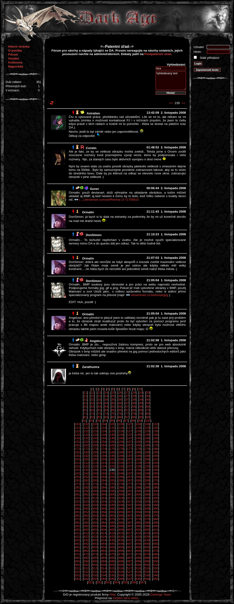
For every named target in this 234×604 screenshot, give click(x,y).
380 (155, 519)
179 (147, 448)
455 (112, 547)
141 (77, 438)
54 (106, 406)
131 (77, 434)
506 (121, 564)
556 (133, 582)
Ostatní (13, 58)
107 (129, 424)
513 (94, 568)
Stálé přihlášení (209, 58)
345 (112, 508)
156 (121, 441)
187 (129, 452)
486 (121, 557)
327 (129, 501)
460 (155, 547)
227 (129, 466)
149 (147, 438)
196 (121, 456)
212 (86, 463)
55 (113, 406)
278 (138, 484)
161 (77, 445)
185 (112, 452)
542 (86, 579)
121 (77, 431)
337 (129, 505)
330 (155, 501)
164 (103, 445)
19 (141, 392)
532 (86, 575)
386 (121, 522)
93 (98, 420)
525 (112, 572)
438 (138, 540)
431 (77, 540)
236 (121, 470)
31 (85, 399)
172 (86, 448)
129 (147, 431)
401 (77, 529)
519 (147, 568)
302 (86, 494)
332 (86, 505)
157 (129, 441)
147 (129, 438)
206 (121, 459)
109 (147, 424)
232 (86, 470)
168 (138, 445)
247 (129, 473)
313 (94, 498)
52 (92, 406)
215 (112, 463)
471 (77, 554)
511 (77, 568)
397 (129, 526)
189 (147, 452)
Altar (112, 594)
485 (112, 557)
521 (77, 572)
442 (86, 543)
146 (121, 438)
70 (148, 410)
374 (103, 519)
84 (106, 417)
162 (86, 445)
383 (94, 522)
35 (113, 399)
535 (112, 575)
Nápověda (15, 66)
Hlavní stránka (18, 46)
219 (147, 463)
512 (86, 568)
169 (147, 445)
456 (121, 547)
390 (155, 522)
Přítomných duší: (16, 86)
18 (134, 392)
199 (147, 456)
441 (77, 543)
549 (147, 579)
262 (86, 480)
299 (147, 491)
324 (103, 501)
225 (112, 466)
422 (86, 536)
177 (129, 448)
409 (147, 529)
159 (147, 441)
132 (86, 434)
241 (77, 473)
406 (121, 529)
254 (103, 477)
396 (121, 526)
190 (155, 452)
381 (77, 522)
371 (77, 519)
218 (138, 463)
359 (147, 512)
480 (155, 554)
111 (77, 427)
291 (77, 491)
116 (121, 427)
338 (138, 505)
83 (99, 417)
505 (112, 564)
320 (155, 498)
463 (94, 550)
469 (147, 550)
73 (99, 413)
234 (103, 470)
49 (141, 403)
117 (129, 427)
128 (138, 431)
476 (121, 554)
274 (103, 484)
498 (138, 561)
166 (121, 445)
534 (103, 575)
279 (147, 484)
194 (103, 456)
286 (121, 487)
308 (138, 494)
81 (85, 417)
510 (155, 564)
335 (112, 505)
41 (85, 403)
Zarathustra (90, 367)
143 (94, 438)
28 (134, 396)
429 (147, 536)
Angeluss (97, 341)
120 (155, 427)
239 (147, 470)
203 (94, 459)
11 (85, 392)
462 (86, 550)
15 (113, 392)
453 (94, 547)
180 (155, 448)
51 (85, 406)
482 (86, 557)
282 (86, 487)
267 (129, 480)
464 (103, 550)
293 (94, 491)
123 (94, 431)
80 (148, 413)
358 (138, 512)
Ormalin (88, 212)
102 (86, 424)
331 (77, 505)
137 (129, 434)
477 (129, 554)
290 (155, 487)
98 (133, 420)
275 (112, 484)
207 (129, 459)
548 (138, 579)
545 (112, 579)
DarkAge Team (160, 594)
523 (94, 572)
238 (138, 470)
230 (155, 466)
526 (121, 572)
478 (138, 554)
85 (113, 417)
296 (121, 491)
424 (103, 536)
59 (141, 406)
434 (103, 540)
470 (155, 550)
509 (147, 564)
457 (129, 547)
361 (77, 515)
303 (94, 494)
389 (147, 522)
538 (138, 575)
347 (129, 508)
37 (127, 399)
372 (86, 519)
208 (138, 459)
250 (155, 473)
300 (155, 491)
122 (86, 431)
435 (112, 540)
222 (86, 466)
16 (120, 392)
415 (112, 533)
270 (155, 480)
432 (86, 540)
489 (147, 557)
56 (120, 406)
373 (94, 519)
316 (121, 498)
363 (94, 515)
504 (103, 564)
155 (112, 441)
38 (134, 399)
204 (103, 459)
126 (121, 431)
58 (134, 406)
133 (94, 434)
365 (112, 515)
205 (112, 459)
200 (155, 456)
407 (129, 529)
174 (103, 448)
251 (77, 477)
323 (94, 501)
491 (77, 561)
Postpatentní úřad (157, 54)
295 (112, 491)
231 (77, 470)
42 (92, 403)
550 (155, 579)
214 (103, 463)
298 (138, 491)
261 (77, 480)
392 (86, 526)
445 (112, 543)
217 (129, 463)
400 (155, 526)
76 (120, 413)
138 (138, 434)
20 (148, 392)
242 (86, 473)
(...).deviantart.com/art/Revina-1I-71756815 (109, 199)
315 (112, 498)
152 (86, 441)
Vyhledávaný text (171, 80)
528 (138, 572)
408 (138, 529)
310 (155, 494)
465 (112, 550)
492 (86, 561)
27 (127, 396)
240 (155, 470)
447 (129, 543)
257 (129, 477)
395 (112, 526)
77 (127, 413)
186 (121, 452)
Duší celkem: (14, 82)
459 (147, 547)
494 (103, 561)
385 (112, 522)
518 (138, 568)
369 (147, 515)
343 (94, 508)
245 (112, 473)
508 (138, 564)
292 (86, 491)
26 (120, 396)
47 (127, 403)
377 (129, 519)
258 (138, 477)
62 (92, 410)
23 (99, 396)
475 (112, 554)
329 (147, 501)
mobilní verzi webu (125, 598)
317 (129, 498)
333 (94, 505)
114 (103, 427)
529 (147, 572)
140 (155, 434)
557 (142, 582)
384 (103, 522)
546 (121, 579)
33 (99, 399)
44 (106, 403)
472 (86, 554)
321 (77, 501)
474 (103, 554)
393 (94, 526)
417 (129, 533)
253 (94, 477)
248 (138, 473)
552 (99, 582)
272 (86, 484)
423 (94, 536)
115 (112, 427)
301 (77, 494)
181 (77, 452)
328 (138, 501)
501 (77, 564)
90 (148, 417)
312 (86, 498)
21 (85, 396)
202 (86, 459)
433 (94, 540)
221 (77, 466)
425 (112, 536)
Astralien (93, 113)
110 (155, 424)
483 (94, 557)
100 (147, 420)
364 (103, 515)
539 (147, 575)
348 (138, 508)
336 (121, 505)
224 (103, 466)
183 (94, 452)
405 (112, 529)
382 (86, 522)
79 (141, 413)
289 (147, 487)
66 (120, 410)
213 (94, 463)
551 (90, 582)
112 (86, 427)
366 (121, 515)
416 (121, 533)
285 (112, 487)
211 (77, 463)
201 (77, 459)
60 (148, 406)
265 (112, 480)
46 (120, 403)
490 (155, 557)
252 (86, 477)
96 (119, 420)
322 (86, 501)
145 (112, 438)
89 (141, 417)
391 (77, 526)
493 (94, 561)
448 (138, 543)
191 (77, 456)
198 (138, 456)
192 (86, 456)
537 (129, 575)
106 (121, 424)
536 (121, 575)
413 (94, 533)
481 (77, 557)
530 (155, 572)
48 (134, 403)
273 (94, 484)
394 (103, 526)
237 (129, 470)
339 (147, 505)
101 (77, 424)
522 (86, 572)
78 (134, 413)
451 (77, 547)
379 (147, 519)
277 (129, 484)
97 (126, 420)
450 (155, 543)
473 (94, 554)
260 (155, 477)
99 (140, 420)
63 (99, 410)
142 (86, 438)
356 (121, 512)
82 (92, 417)
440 (155, 540)
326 (121, 501)
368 (138, 515)
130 (155, 431)
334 (103, 505)
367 (129, 515)
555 (125, 582)
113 (94, 427)
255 (112, 477)
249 (147, 473)
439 (147, 540)
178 (138, 448)
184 (103, 452)
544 (103, 579)
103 (94, 424)
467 (129, 550)
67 (127, 410)
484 (103, 557)
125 (112, 431)
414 (103, 533)
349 (147, 508)
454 (103, 547)
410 (155, 529)
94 (105, 420)
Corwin (91, 148)
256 (121, 477)
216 (121, 463)
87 (127, 417)
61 (85, 410)
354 (103, 512)
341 (77, 508)
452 (86, 547)
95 (112, 420)
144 (103, 438)
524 (103, 572)
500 (155, 561)
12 (92, 392)
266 (121, 480)
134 (103, 434)
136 (121, 434)
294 (103, 491)
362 (86, 515)
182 (86, 452)
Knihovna (15, 62)
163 (94, 445)
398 (138, 526)
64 (106, 410)
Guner (94, 189)
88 (134, 417)
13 (99, 392)
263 (94, 480)
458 (138, 547)
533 (94, 575)
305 (112, 494)
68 (134, 410)
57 (127, 406)
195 (112, 456)
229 (147, 466)
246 (121, 473)
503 (94, 564)
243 (94, 473)
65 (113, 410)
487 (129, 557)
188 (138, 452)
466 (121, 550)
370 (155, 515)
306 (121, 494)
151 (77, 441)
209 (147, 459)
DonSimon (94, 235)
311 (77, 498)
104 (103, 424)
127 (129, 431)
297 (129, 491)
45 (113, 403)
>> (183, 103)
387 (129, 522)
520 (155, 568)
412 (86, 533)
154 (103, 441)
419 (147, 533)
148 (138, 438)
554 (116, 582)
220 (155, 463)
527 (129, 572)
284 (103, 487)
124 (103, 431)
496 (121, 561)
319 (147, 498)
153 (94, 441)
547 (129, 579)
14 (106, 392)
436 (121, 540)
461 (77, 550)
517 (129, 568)
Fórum (13, 54)
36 (120, 399)
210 (155, 459)
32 (92, 399)
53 (99, 406)
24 (106, 396)
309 (147, 494)
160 (155, 441)
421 (77, 536)
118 (138, 427)
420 (155, 533)
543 (94, 579)
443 (94, 543)
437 (129, 540)
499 (147, 561)
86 (120, 417)
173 (94, 448)
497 (129, 561)
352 (86, 512)
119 (147, 427)
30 (148, 396)
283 (94, 487)
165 (112, 445)
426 (121, 536)
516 (121, 568)
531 (77, 575)
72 (92, 413)
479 (147, 554)
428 (138, 536)
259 (147, 477)
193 (94, 456)
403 (94, 529)
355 (112, 512)
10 (140, 389)
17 (127, 392)
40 (148, 399)
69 (141, 410)
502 (86, 564)
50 (148, 403)
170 (155, 445)
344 (103, 508)
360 (155, 512)
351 (77, 512)
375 (112, 519)
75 (113, 413)
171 (77, 448)
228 (138, 466)
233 (94, 470)
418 (138, 533)
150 (155, 438)
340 (155, 505)
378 (138, 519)
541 (77, 579)
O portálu (15, 50)
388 (138, 522)
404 (103, 529)
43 (99, 403)
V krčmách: (13, 90)
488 (138, 557)
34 (106, 399)
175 (112, 448)
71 (85, 413)
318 (138, 498)
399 (147, 526)
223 (94, 466)
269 (147, 480)
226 (121, 466)
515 (112, 568)
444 (103, 543)
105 (112, 424)
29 (141, 396)
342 (86, 508)
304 (103, 494)
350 (155, 508)
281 (77, 487)
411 (77, 533)
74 (106, 413)
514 (103, 568)
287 (129, 487)
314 (103, 498)
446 (121, 543)
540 (155, 575)
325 (112, 501)
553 (107, 582)
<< (171, 103)
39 (141, 399)
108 (138, 424)
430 (155, 536)
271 (77, 484)
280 (155, 484)
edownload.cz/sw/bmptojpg (150, 295)
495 (112, 561)
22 (92, 396)
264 (103, 480)
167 (129, 445)
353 (94, 512)
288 (138, 487)
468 (138, 550)
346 (121, 508)
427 (129, 536)
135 (112, 434)
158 (138, 441)
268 (138, 480)
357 (129, 512)
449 (147, 543)
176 (121, 448)
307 (129, 494)
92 (91, 420)
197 (129, 456)
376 (121, 519)
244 (103, 473)
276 (121, 484)
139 (147, 434)
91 (84, 420)
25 (113, 396)
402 (86, 529)
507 (129, 564)
